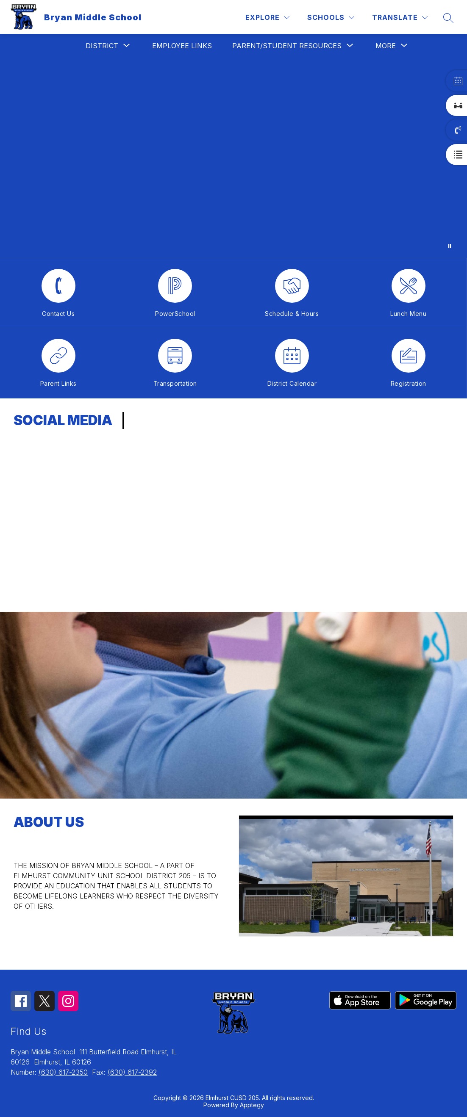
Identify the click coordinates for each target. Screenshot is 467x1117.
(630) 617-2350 (63, 1072)
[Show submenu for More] (385, 46)
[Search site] (448, 18)
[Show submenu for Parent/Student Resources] (287, 46)
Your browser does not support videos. (233, 158)
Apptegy (252, 1105)
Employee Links (182, 45)
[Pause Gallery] (449, 246)
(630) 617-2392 (132, 1072)
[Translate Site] (400, 17)
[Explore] (267, 17)
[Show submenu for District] (102, 46)
